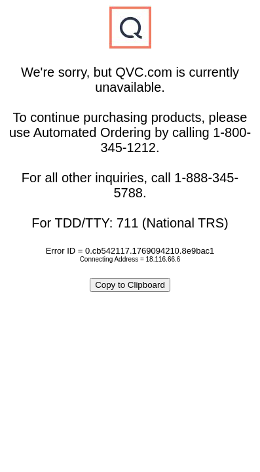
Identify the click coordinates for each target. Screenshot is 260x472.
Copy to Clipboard (130, 285)
